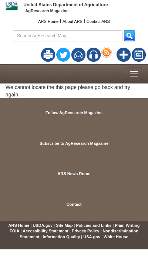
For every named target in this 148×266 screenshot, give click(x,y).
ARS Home (48, 21)
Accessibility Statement (45, 231)
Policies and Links (93, 225)
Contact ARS (98, 21)
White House (116, 237)
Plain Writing (127, 225)
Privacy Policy (86, 231)
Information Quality (61, 237)
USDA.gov (43, 225)
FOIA (14, 231)
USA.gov (91, 237)
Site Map (64, 225)
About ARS (73, 21)
